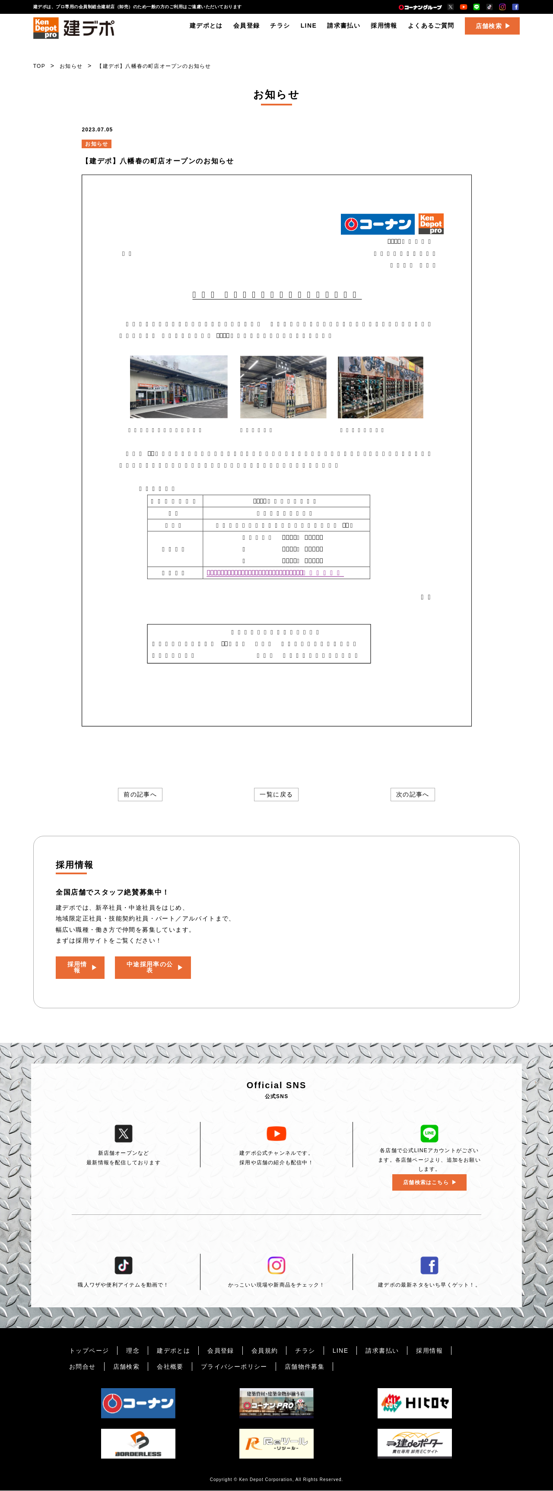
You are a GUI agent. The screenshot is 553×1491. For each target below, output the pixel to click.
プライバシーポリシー (234, 1366)
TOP (39, 66)
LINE (309, 32)
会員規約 (264, 1350)
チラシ (280, 32)
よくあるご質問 (431, 32)
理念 (133, 1350)
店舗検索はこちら (426, 1182)
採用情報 (384, 32)
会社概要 (170, 1366)
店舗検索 (489, 32)
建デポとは (206, 32)
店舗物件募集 (304, 1366)
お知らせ (71, 66)
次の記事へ (412, 794)
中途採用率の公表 (158, 965)
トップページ (89, 1350)
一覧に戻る (276, 794)
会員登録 (246, 32)
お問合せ (82, 1366)
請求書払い (343, 32)
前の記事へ (140, 794)
